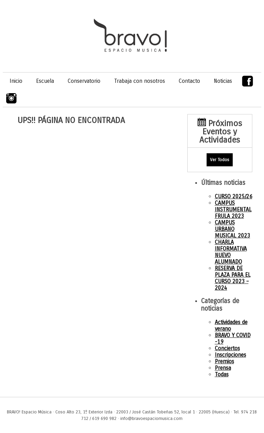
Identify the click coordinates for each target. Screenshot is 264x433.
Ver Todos (219, 159)
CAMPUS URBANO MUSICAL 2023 (232, 229)
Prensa (223, 368)
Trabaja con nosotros (139, 81)
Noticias (223, 81)
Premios (224, 361)
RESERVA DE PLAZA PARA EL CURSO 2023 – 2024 (233, 278)
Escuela (45, 81)
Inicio (16, 81)
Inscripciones (230, 355)
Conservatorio (84, 81)
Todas (222, 374)
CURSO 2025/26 (233, 196)
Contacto (189, 81)
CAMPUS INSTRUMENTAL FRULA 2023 (233, 209)
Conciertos (227, 348)
